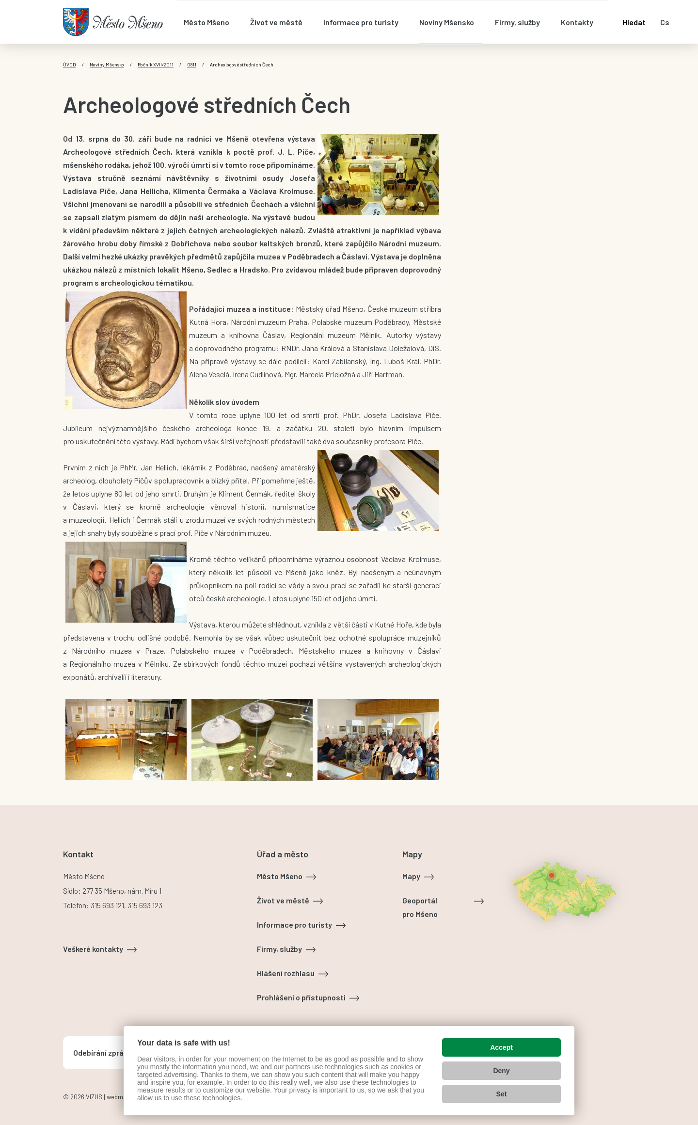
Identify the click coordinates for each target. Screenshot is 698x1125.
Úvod (69, 64)
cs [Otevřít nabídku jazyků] (664, 22)
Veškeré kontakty (93, 948)
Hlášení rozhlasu (286, 973)
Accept (501, 1047)
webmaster (122, 1097)
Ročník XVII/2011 (156, 64)
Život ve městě (283, 900)
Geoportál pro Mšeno (420, 907)
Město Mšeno (279, 876)
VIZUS (94, 1097)
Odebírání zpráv (100, 1052)
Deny (501, 1071)
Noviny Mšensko (107, 64)
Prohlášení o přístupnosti (301, 997)
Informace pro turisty (294, 924)
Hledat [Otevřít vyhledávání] (634, 22)
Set (501, 1094)
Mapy (411, 876)
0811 (191, 64)
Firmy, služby (279, 948)
